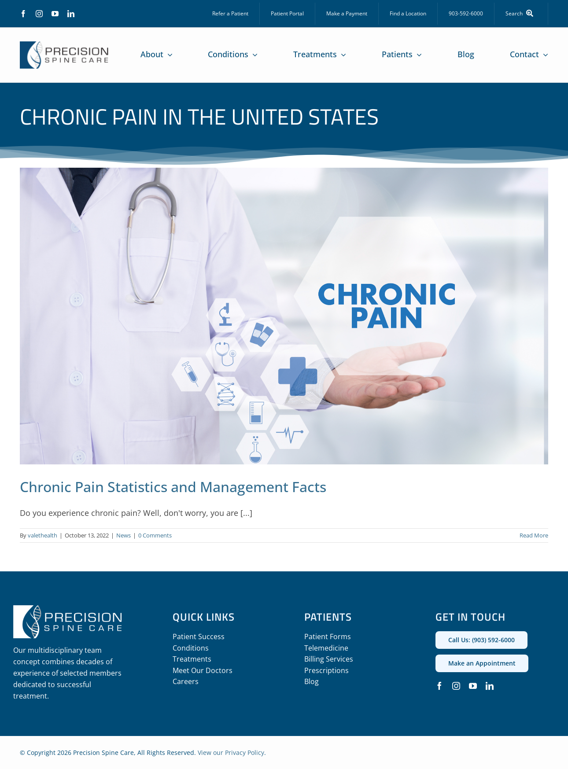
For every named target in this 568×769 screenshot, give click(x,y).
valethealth (42, 535)
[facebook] (23, 13)
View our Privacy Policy (231, 752)
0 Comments (155, 535)
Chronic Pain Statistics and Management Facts (173, 486)
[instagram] (39, 13)
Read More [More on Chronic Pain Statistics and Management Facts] (534, 535)
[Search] (521, 14)
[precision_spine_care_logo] (64, 45)
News (123, 535)
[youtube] (55, 13)
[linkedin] (70, 13)
